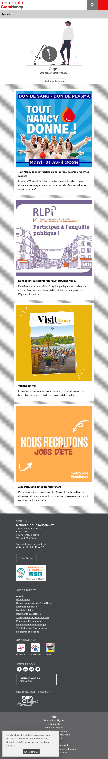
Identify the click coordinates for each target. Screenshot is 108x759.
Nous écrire (26, 558)
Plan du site (54, 724)
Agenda (6, 14)
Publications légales (54, 720)
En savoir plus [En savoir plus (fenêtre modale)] (31, 751)
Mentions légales (54, 727)
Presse (54, 716)
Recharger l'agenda (54, 81)
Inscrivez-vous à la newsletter (30, 679)
